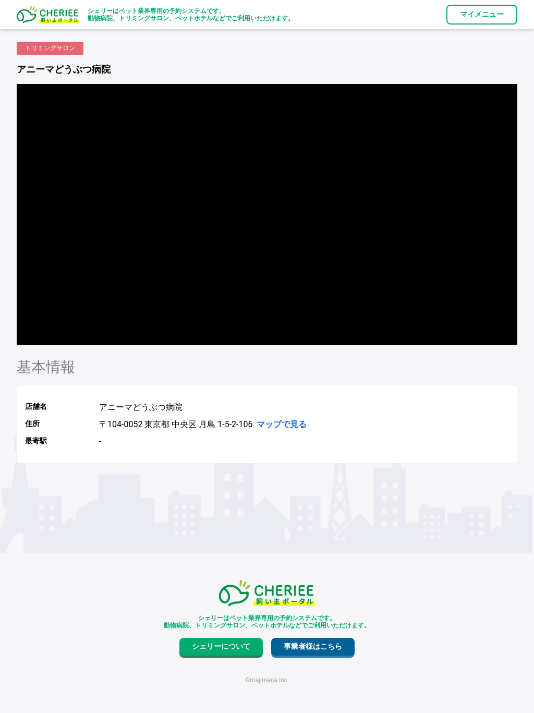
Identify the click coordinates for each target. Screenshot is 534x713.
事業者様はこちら (313, 646)
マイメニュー (482, 14)
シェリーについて (221, 646)
